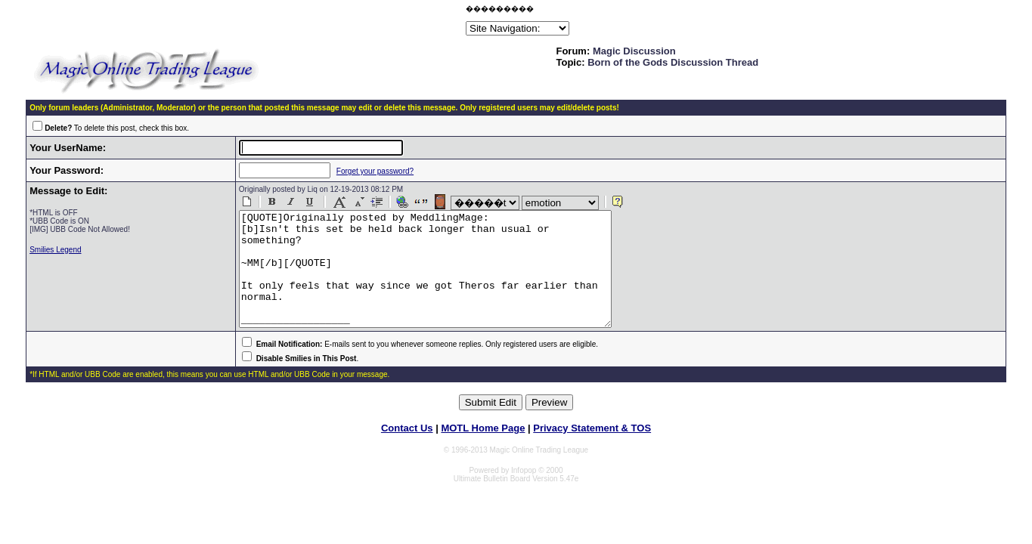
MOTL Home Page (483, 450)
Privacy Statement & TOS (592, 450)
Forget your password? (362, 171)
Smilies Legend (55, 250)
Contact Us (407, 450)
